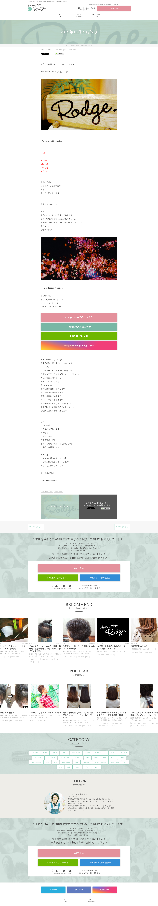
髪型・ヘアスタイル (141, 725)
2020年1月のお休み (122, 527)
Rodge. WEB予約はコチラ (79, 317)
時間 (47, 762)
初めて (52, 659)
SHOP (79, 15)
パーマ (7, 656)
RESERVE (96, 15)
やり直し (78, 757)
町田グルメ (66, 762)
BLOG (61, 15)
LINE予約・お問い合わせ (57, 578)
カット (31, 720)
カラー (38, 659)
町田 (65, 49)
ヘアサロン (38, 757)
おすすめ (32, 659)
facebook (79, 890)
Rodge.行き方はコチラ (79, 327)
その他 (87, 753)
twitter (53, 890)
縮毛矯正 (87, 762)
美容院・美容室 (72, 49)
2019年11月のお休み (36, 527)
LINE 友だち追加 (79, 336)
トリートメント (100, 753)
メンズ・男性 (45, 659)
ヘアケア (124, 753)
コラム (64, 753)
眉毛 (76, 762)
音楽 (60, 767)
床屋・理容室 (59, 49)
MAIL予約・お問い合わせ (100, 578)
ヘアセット (51, 757)
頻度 (31, 661)
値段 (104, 757)
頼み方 (36, 661)
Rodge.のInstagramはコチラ (79, 345)
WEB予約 (114, 8)
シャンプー (76, 753)
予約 (87, 757)
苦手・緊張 (115, 762)
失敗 (76, 725)
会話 (96, 757)
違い (84, 725)
